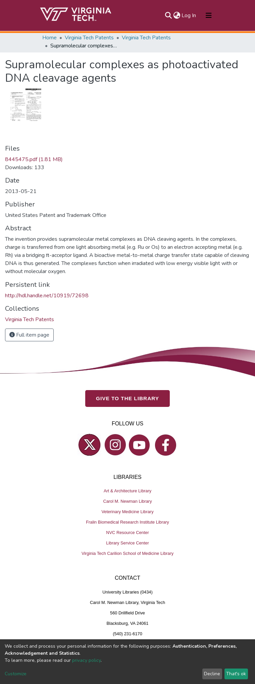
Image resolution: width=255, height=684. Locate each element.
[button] (176, 15)
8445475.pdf (34, 159)
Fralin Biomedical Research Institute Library (127, 522)
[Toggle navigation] (208, 15)
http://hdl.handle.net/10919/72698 (47, 295)
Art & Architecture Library (127, 490)
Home (49, 37)
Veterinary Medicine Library (127, 511)
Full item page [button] (29, 335)
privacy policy (86, 660)
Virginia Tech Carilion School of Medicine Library (127, 553)
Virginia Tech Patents (89, 37)
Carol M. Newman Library (127, 501)
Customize (16, 674)
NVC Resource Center (127, 532)
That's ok (236, 674)
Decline (212, 674)
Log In (189, 15)
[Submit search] (168, 15)
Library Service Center (127, 542)
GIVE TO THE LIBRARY (127, 398)
